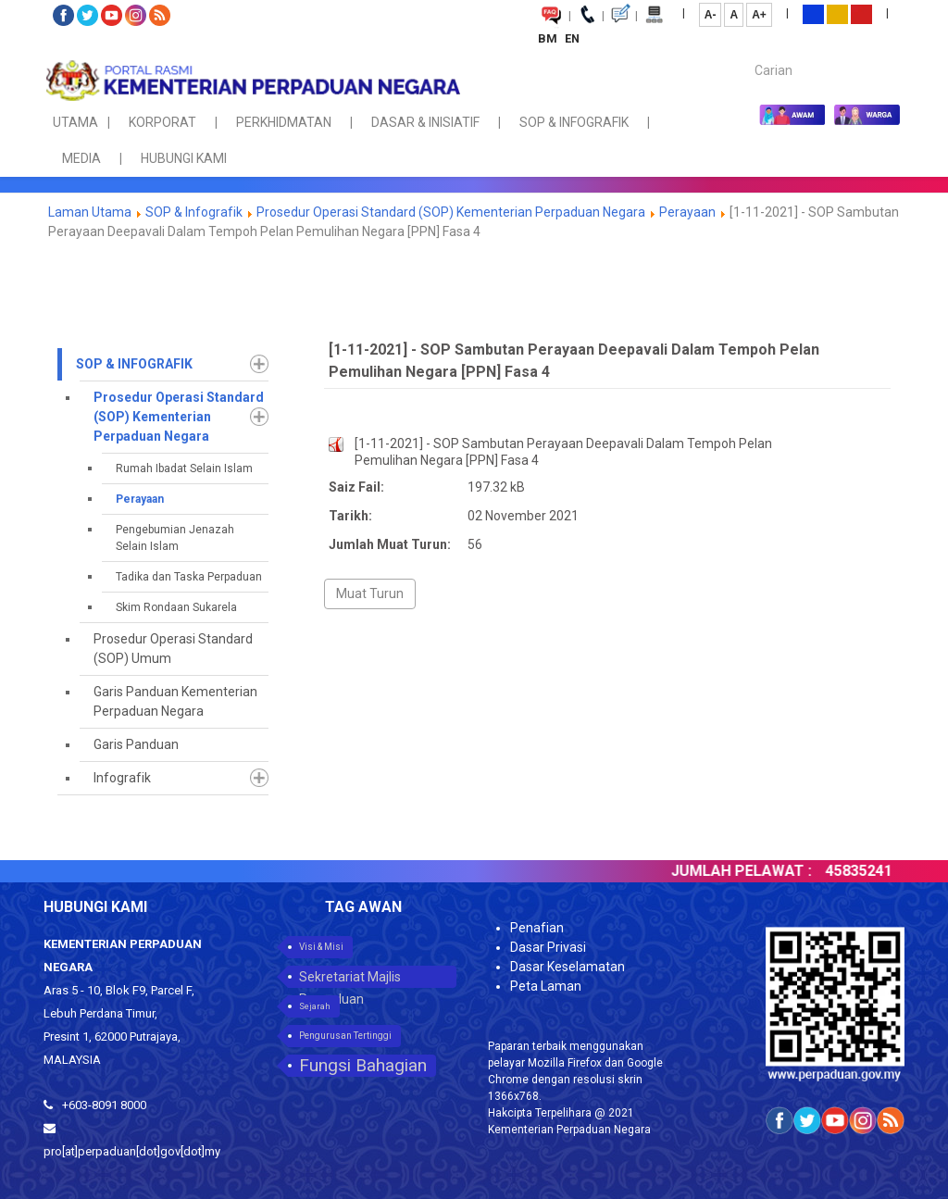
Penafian (537, 927)
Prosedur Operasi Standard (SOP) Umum (173, 648)
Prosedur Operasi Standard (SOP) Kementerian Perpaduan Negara (450, 212)
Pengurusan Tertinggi (345, 1035)
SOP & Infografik (195, 212)
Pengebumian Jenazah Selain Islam (175, 538)
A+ (759, 14)
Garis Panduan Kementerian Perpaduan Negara (175, 701)
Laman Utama (89, 212)
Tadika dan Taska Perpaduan (189, 576)
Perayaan (687, 212)
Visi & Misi (321, 947)
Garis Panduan (136, 744)
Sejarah (315, 1006)
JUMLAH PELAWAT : (754, 871)
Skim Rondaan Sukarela (176, 607)
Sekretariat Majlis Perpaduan (350, 978)
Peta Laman (545, 986)
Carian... (745, 54)
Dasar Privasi (548, 947)
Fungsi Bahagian (363, 1065)
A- (711, 14)
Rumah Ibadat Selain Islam (184, 468)
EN (572, 38)
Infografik (122, 777)
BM (549, 38)
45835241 (872, 871)
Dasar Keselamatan (567, 966)
